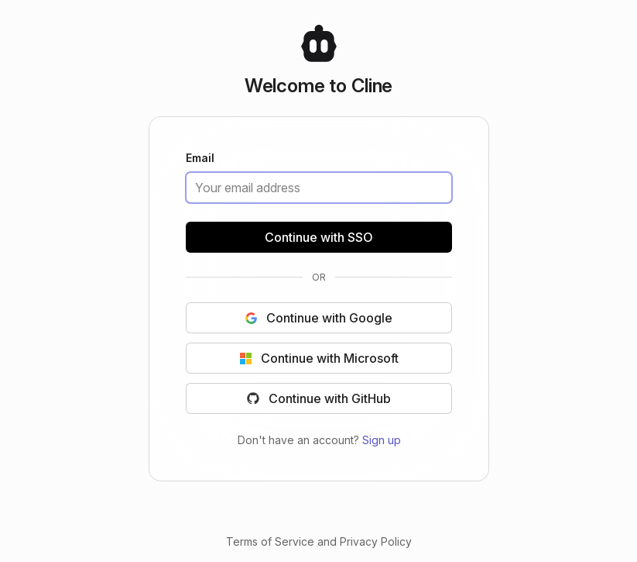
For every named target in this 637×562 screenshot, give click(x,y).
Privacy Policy (376, 541)
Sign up (380, 439)
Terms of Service (270, 541)
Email (200, 158)
